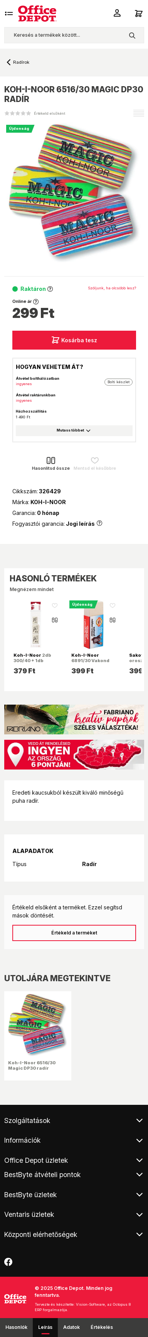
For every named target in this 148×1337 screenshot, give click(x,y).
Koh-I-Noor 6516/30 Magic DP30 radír (32, 1065)
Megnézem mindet (32, 589)
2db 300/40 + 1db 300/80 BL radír (32, 660)
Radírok (21, 62)
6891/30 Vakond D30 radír (90, 660)
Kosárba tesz (74, 340)
